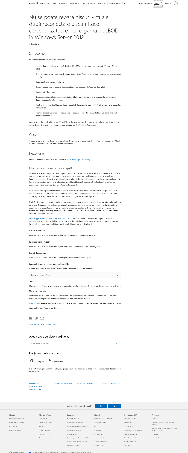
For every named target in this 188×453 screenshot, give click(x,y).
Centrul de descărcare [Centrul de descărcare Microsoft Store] (45, 422)
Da (101, 406)
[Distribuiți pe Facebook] (30, 317)
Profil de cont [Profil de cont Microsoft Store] (43, 419)
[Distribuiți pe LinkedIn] (35, 317)
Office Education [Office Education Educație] (72, 434)
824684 (32, 303)
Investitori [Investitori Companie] (155, 434)
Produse (62, 3)
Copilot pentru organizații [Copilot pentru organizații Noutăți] (16, 419)
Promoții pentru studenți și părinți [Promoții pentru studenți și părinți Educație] (77, 442)
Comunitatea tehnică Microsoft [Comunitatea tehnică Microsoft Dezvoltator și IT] (133, 430)
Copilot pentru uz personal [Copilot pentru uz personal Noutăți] (17, 422)
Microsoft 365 (45, 3)
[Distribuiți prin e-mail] (41, 317)
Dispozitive (73, 3)
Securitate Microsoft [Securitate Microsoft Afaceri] (100, 422)
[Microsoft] (17, 3)
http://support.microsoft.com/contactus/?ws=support (51, 218)
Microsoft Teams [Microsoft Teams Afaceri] (99, 445)
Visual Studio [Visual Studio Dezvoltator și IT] (127, 445)
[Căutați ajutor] (158, 3)
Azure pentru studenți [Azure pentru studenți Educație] (73, 445)
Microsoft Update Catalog (79, 159)
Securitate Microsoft (85, 383)
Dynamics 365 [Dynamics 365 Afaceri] (98, 430)
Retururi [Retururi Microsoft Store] (41, 426)
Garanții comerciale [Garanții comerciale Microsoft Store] (45, 438)
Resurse (100, 3)
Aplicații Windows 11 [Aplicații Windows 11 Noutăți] (15, 430)
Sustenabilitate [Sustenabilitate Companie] (156, 438)
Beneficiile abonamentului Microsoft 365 (35, 386)
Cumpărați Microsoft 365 (117, 3)
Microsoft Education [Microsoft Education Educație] (73, 419)
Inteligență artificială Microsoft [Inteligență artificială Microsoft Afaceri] (103, 419)
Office (54, 3)
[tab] (38, 361)
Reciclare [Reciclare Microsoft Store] (41, 434)
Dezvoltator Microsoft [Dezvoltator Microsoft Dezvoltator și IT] (130, 419)
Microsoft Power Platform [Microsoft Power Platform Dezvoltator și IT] (131, 438)
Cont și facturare (87, 3)
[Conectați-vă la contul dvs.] (171, 3)
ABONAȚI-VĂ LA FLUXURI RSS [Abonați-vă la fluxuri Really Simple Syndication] (43, 324)
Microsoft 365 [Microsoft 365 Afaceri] (98, 434)
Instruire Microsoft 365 (62, 383)
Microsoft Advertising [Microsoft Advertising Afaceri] (100, 438)
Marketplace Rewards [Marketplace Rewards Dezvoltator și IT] (130, 442)
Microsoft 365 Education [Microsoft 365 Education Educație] (74, 430)
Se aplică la (35, 44)
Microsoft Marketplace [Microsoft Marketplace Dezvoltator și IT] (130, 434)
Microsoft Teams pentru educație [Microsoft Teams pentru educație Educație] (77, 426)
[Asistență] (33, 3)
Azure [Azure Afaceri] (95, 426)
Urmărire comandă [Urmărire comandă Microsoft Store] (44, 430)
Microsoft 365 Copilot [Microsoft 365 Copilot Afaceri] (100, 442)
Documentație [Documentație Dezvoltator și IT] (128, 422)
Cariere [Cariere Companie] (154, 419)
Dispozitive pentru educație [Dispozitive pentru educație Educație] (75, 422)
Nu (115, 406)
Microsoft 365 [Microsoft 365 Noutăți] (13, 426)
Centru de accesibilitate (110, 383)
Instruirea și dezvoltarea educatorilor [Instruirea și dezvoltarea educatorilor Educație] (78, 438)
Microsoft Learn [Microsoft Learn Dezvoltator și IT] (128, 426)
